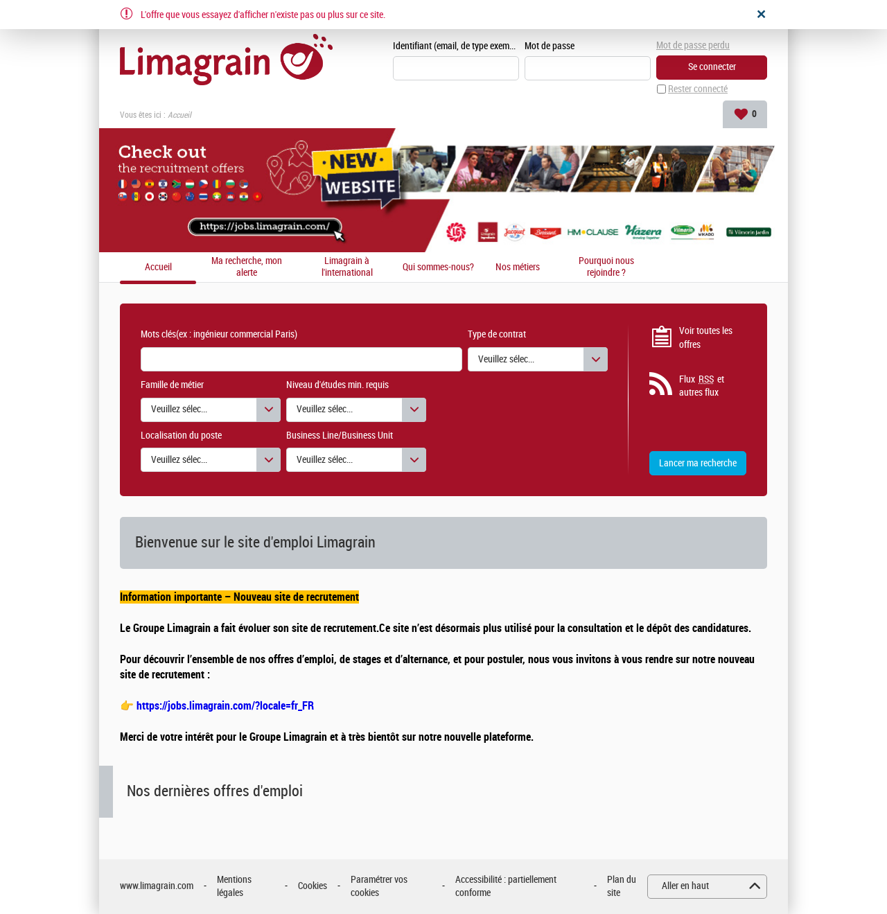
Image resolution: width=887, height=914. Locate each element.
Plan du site (621, 886)
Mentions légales (234, 886)
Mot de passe (549, 46)
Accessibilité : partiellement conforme (505, 886)
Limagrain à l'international (347, 267)
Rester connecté (698, 89)
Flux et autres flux (701, 386)
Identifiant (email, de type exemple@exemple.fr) (456, 46)
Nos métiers (517, 267)
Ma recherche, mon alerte (246, 267)
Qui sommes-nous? (438, 267)
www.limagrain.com (156, 886)
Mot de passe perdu (693, 45)
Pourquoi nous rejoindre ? (606, 267)
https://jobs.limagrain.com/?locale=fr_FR (225, 705)
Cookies (312, 886)
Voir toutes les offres (705, 338)
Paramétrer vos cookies (379, 886)
